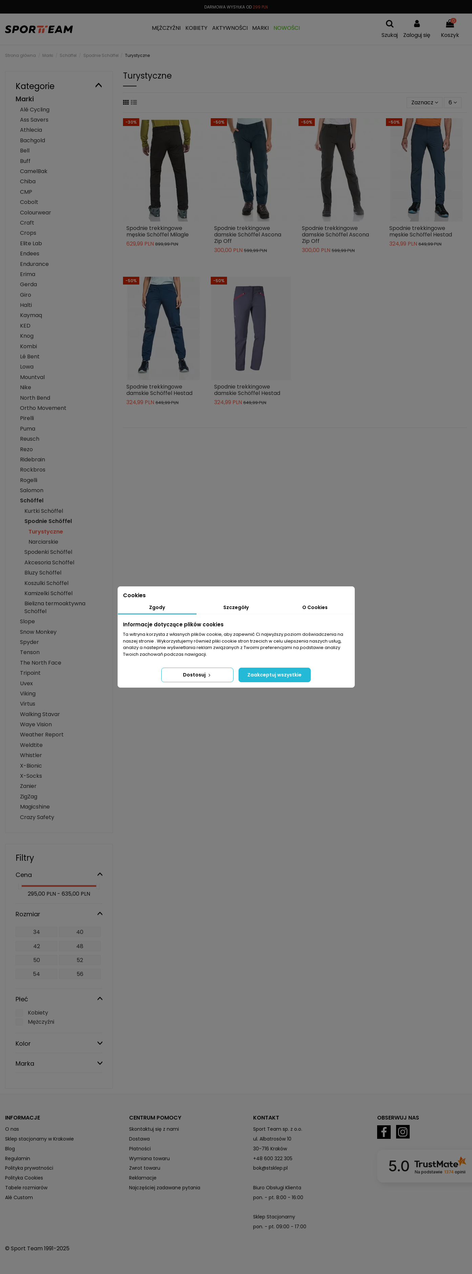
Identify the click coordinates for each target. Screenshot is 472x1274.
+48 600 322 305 (272, 1158)
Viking (28, 693)
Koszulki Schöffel (46, 583)
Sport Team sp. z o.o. (277, 1129)
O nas (12, 1129)
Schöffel (31, 500)
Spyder (29, 642)
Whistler (31, 755)
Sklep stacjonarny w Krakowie (39, 1138)
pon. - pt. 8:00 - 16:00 (278, 1197)
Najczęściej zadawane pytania (164, 1187)
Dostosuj (197, 674)
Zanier (28, 786)
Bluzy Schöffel (42, 573)
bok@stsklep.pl (270, 1168)
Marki (25, 99)
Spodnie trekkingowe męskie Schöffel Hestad (420, 231)
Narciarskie (43, 542)
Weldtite (31, 745)
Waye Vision (36, 724)
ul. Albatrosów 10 (272, 1138)
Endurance (34, 264)
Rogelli (28, 480)
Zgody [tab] (157, 607)
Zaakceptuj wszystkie (274, 674)
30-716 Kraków (270, 1148)
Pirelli (27, 418)
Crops (28, 233)
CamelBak (33, 171)
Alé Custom (19, 1197)
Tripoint (30, 673)
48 (79, 946)
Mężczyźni (41, 1022)
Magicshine (35, 807)
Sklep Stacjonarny (274, 1216)
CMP (26, 192)
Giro (25, 295)
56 (80, 974)
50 (36, 960)
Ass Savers (34, 120)
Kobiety (38, 1013)
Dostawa (139, 1138)
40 (79, 932)
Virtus (27, 704)
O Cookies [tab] (315, 607)
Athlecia (31, 130)
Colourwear (35, 212)
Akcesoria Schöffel (49, 562)
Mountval (32, 377)
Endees (29, 253)
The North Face (40, 663)
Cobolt (29, 202)
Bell (24, 150)
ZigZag (28, 796)
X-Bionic (31, 766)
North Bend (35, 398)
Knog (27, 336)
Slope (27, 621)
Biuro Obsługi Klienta (277, 1187)
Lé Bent (30, 356)
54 (36, 974)
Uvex (26, 683)
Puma (27, 429)
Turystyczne (45, 532)
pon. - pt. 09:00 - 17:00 (279, 1226)
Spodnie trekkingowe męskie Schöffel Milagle (157, 231)
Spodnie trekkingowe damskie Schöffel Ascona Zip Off (247, 234)
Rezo (26, 449)
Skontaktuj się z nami (154, 1129)
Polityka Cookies (24, 1177)
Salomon (31, 490)
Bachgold (32, 140)
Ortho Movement (43, 408)
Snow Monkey (38, 632)
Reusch (29, 439)
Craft (27, 223)
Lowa (27, 367)
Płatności (140, 1148)
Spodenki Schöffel (48, 552)
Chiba (28, 181)
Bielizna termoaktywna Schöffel (54, 607)
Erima (27, 274)
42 (36, 946)
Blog (10, 1148)
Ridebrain (32, 459)
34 (36, 932)
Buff (25, 161)
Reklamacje (143, 1177)
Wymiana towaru (149, 1158)
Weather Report (42, 734)
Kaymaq (31, 315)
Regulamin (17, 1158)
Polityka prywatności (29, 1168)
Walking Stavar (40, 714)
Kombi (28, 346)
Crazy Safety (37, 817)
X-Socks (31, 776)
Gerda (28, 284)
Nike (25, 387)
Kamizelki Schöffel (48, 593)
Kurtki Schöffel (43, 511)
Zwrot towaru (144, 1168)
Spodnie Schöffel (48, 521)
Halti (26, 305)
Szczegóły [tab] (236, 607)
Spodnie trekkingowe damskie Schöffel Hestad (159, 390)
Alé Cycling (34, 109)
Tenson (30, 652)
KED (25, 326)
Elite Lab (31, 243)
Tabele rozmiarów (26, 1187)
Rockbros (32, 470)
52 (80, 960)
